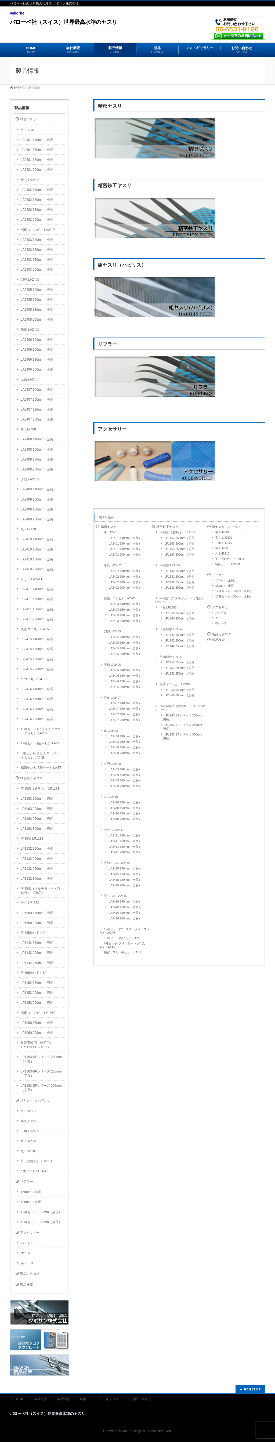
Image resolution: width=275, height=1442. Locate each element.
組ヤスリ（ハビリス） (247, 327)
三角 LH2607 (223, 543)
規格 (83, 1399)
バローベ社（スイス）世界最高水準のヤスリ (63, 22)
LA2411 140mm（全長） (125, 835)
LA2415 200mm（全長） (125, 885)
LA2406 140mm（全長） (125, 670)
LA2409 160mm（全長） (125, 775)
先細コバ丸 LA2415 (117, 862)
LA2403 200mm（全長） (125, 620)
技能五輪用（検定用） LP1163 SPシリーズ (180, 707)
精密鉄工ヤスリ (247, 248)
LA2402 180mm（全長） (125, 582)
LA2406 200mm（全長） (125, 687)
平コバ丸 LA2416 (115, 895)
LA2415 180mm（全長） (125, 879)
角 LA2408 (111, 730)
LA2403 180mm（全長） (125, 615)
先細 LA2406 (112, 664)
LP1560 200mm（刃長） (180, 618)
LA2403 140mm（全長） (125, 604)
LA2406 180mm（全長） (125, 681)
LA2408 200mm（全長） (125, 753)
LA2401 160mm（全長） (125, 543)
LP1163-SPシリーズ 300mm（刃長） (181, 736)
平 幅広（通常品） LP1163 (177, 532)
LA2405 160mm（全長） (125, 642)
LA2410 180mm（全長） (125, 813)
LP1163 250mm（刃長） (180, 548)
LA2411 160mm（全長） (125, 841)
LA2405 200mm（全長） (125, 653)
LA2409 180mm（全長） (125, 780)
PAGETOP (252, 1389)
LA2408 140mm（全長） (125, 736)
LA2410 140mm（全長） (125, 802)
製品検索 (218, 640)
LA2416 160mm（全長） (125, 907)
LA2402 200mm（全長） (125, 587)
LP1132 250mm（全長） (180, 582)
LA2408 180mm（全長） (125, 747)
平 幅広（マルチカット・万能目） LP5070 (180, 600)
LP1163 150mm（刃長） (180, 537)
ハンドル (221, 612)
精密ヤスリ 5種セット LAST (122, 952)
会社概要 (40, 1399)
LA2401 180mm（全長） (125, 548)
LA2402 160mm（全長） (125, 576)
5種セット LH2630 (227, 564)
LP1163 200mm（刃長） (180, 543)
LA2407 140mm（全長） (125, 703)
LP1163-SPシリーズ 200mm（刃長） (181, 717)
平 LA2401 (111, 532)
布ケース (221, 623)
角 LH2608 (222, 548)
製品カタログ (221, 634)
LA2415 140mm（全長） (125, 868)
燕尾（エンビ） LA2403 (120, 598)
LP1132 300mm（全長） (180, 587)
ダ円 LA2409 (112, 763)
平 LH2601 (222, 532)
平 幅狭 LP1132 (170, 565)
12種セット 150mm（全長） (234, 591)
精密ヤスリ (247, 168)
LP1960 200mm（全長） (180, 695)
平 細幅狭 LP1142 (171, 629)
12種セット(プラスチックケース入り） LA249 (125, 930)
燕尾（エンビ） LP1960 (175, 684)
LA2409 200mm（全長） (125, 786)
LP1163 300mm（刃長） (180, 554)
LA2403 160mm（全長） (125, 609)
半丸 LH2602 (223, 537)
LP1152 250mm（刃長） (180, 673)
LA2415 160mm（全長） (125, 874)
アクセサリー (247, 491)
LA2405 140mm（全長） (125, 637)
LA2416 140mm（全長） (125, 901)
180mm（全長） (226, 585)
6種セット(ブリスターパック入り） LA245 (122, 945)
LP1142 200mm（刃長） (180, 640)
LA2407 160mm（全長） (125, 708)
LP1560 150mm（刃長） (180, 613)
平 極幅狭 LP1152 (171, 656)
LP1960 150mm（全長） (180, 689)
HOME (19, 88)
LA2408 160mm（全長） (125, 741)
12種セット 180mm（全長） (234, 596)
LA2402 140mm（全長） (125, 571)
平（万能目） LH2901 (229, 558)
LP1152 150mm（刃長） (180, 662)
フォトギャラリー (109, 1399)
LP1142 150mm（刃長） (180, 634)
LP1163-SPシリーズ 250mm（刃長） (181, 726)
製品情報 (106, 517)
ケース (219, 617)
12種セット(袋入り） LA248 (122, 938)
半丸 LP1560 (168, 607)
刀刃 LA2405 (112, 631)
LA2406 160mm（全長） (125, 675)
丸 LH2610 (222, 553)
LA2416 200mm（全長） (125, 918)
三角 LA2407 (112, 697)
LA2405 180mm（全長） (125, 648)
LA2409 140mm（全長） (125, 769)
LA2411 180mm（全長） (125, 846)
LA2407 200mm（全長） (125, 720)
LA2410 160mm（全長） (125, 808)
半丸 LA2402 (112, 565)
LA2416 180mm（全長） (125, 912)
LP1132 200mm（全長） (180, 576)
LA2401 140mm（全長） (125, 537)
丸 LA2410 (111, 796)
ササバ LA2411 (114, 829)
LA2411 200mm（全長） (125, 852)
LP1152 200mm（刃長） (180, 667)
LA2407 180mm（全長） (125, 714)
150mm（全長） (226, 580)
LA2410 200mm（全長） (125, 819)
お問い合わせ (141, 1399)
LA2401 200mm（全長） (125, 554)
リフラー (247, 407)
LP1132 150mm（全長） (180, 571)
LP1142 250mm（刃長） (180, 646)
